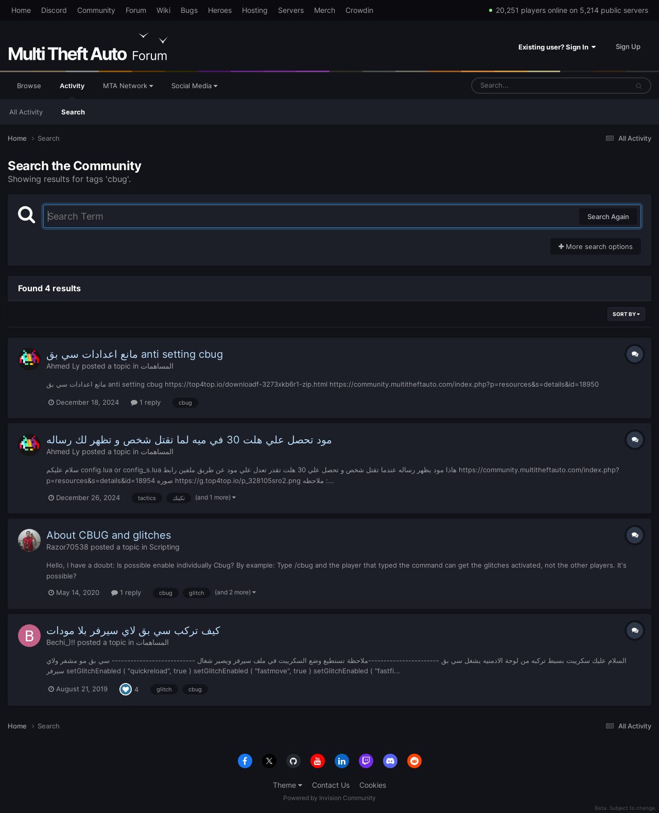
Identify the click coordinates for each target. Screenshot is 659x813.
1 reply (146, 402)
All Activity (26, 112)
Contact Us (331, 785)
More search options (596, 246)
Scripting (164, 546)
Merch (324, 10)
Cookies (372, 785)
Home (21, 10)
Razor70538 (67, 546)
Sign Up (628, 46)
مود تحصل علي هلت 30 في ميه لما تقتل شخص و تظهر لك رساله (189, 440)
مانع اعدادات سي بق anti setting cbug (134, 354)
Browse (29, 85)
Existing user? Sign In (557, 47)
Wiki (163, 10)
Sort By (626, 314)
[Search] (522, 85)
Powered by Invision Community (329, 798)
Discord (54, 10)
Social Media (194, 85)
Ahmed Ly (63, 365)
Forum (136, 10)
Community (96, 10)
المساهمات (157, 365)
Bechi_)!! (60, 642)
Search (73, 112)
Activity (72, 90)
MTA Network (128, 85)
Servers (291, 10)
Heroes (220, 10)
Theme (287, 785)
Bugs (189, 10)
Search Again (608, 216)
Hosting (255, 10)
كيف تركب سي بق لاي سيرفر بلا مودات (133, 630)
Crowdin (359, 10)
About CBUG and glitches (108, 535)
